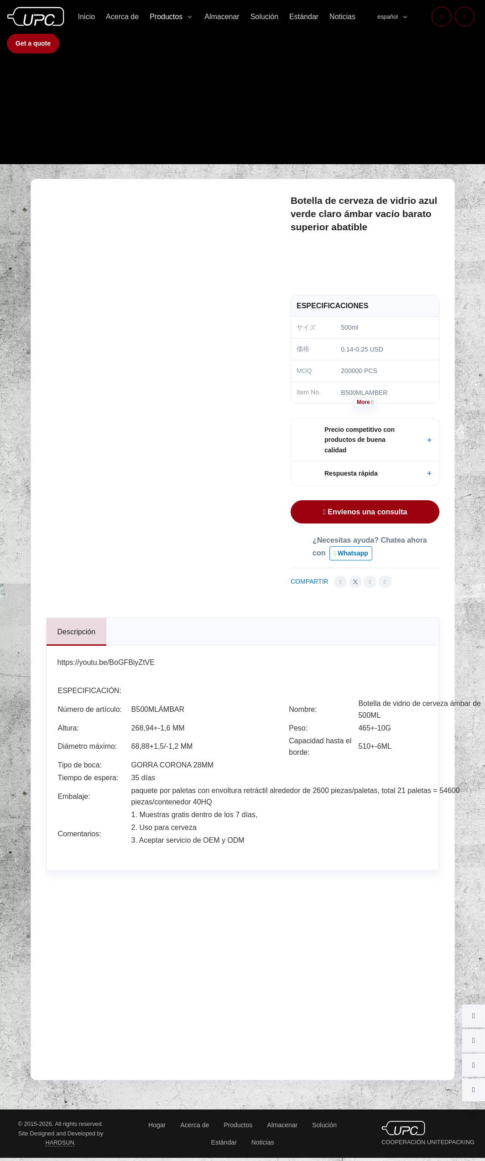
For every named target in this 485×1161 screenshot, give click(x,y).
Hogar (157, 1125)
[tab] (77, 632)
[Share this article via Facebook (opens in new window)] (340, 581)
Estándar (303, 17)
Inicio (86, 17)
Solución (264, 17)
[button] (365, 440)
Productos (166, 17)
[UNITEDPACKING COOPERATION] (403, 1127)
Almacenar (221, 17)
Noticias (342, 17)
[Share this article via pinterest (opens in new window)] (385, 581)
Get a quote (33, 43)
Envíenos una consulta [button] (365, 512)
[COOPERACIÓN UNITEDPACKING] (35, 16)
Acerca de (122, 17)
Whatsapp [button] (351, 553)
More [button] (365, 402)
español (387, 16)
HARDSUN (59, 1142)
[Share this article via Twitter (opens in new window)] (355, 581)
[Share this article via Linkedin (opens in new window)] (370, 581)
